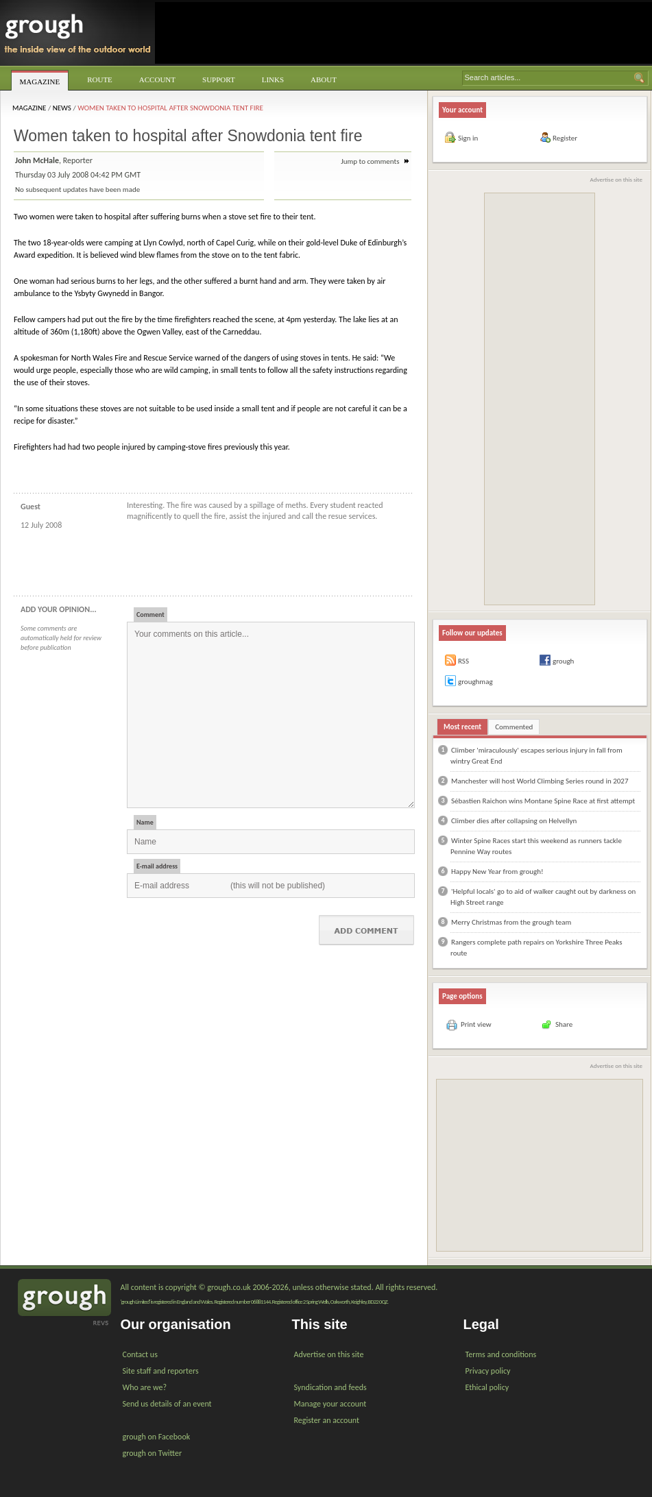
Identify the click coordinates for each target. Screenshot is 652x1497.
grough (563, 661)
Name (145, 822)
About (324, 79)
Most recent (462, 726)
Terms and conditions (501, 1354)
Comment (150, 614)
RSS (463, 661)
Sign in (468, 138)
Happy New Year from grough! (497, 871)
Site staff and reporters (161, 1371)
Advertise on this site (616, 179)
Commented (514, 726)
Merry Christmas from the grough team (511, 922)
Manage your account (330, 1404)
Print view (476, 1024)
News (62, 108)
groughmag (475, 681)
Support (218, 79)
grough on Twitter (152, 1453)
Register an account (326, 1420)
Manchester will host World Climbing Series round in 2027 (539, 781)
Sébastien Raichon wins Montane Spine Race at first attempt (543, 800)
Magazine (40, 81)
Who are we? (145, 1387)
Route (99, 79)
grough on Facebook (157, 1436)
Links (273, 79)
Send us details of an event (167, 1404)
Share (563, 1024)
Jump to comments (375, 161)
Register (565, 138)
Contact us (140, 1354)
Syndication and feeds (330, 1387)
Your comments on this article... (271, 715)
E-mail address (157, 866)
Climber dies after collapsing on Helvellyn (514, 820)
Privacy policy (488, 1371)
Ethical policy (487, 1387)
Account (157, 79)
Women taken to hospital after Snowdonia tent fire (170, 108)
